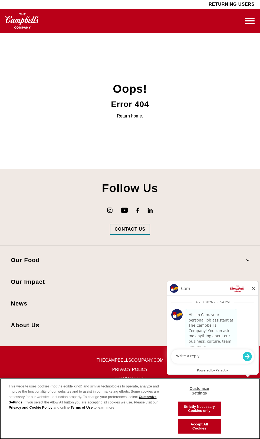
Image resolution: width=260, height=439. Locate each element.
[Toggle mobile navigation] (250, 21)
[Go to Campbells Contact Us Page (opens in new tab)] (130, 229)
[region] (130, 408)
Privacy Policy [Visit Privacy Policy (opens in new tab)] (130, 369)
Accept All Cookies (199, 426)
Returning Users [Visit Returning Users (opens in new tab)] (232, 4)
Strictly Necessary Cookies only (199, 409)
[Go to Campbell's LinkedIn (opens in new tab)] (150, 210)
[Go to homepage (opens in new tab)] (22, 21)
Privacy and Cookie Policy (30, 407)
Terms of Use (82, 407)
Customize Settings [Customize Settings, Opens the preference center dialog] (199, 390)
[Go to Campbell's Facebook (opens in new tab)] (137, 210)
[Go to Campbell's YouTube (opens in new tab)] (124, 210)
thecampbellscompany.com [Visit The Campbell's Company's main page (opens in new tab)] (130, 360)
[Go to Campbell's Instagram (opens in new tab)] (110, 210)
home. (137, 116)
